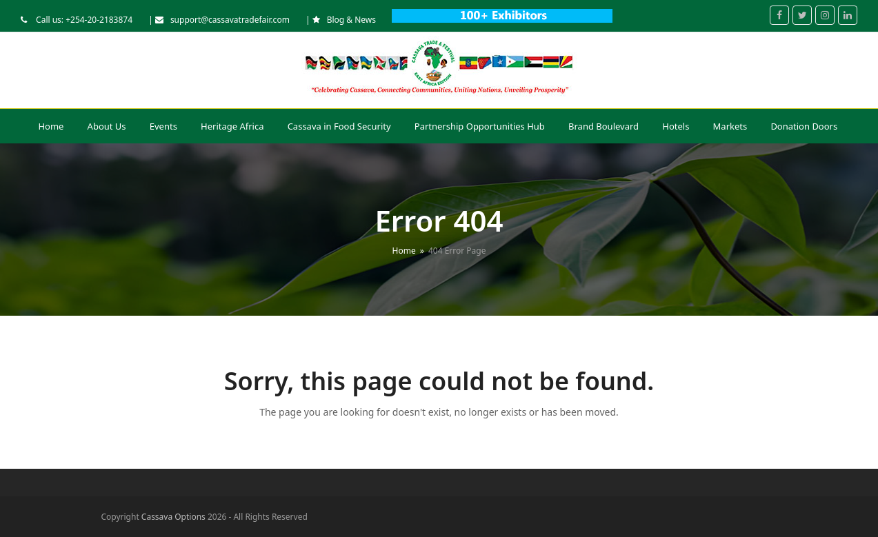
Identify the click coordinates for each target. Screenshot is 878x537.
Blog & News (351, 20)
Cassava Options (173, 517)
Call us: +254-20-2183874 (83, 20)
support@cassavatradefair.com (230, 20)
